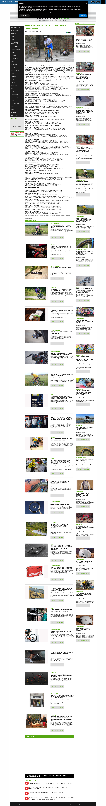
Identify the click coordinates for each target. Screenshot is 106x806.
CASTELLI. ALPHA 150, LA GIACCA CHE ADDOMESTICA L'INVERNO (84, 594)
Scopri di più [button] (24, 15)
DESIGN (13, 52)
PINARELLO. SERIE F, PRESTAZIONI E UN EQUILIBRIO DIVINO (85, 527)
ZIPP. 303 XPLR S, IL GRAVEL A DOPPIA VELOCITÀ (84, 459)
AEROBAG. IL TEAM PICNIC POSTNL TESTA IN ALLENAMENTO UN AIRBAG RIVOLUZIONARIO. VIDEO (47, 776)
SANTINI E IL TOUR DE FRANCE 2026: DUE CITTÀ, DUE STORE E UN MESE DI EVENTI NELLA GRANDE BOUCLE (62, 697)
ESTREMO (14, 64)
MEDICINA (14, 85)
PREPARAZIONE (15, 94)
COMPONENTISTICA (17, 49)
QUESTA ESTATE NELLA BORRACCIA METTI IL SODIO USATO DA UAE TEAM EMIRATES (61, 248)
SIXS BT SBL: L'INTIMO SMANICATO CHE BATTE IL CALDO (61, 311)
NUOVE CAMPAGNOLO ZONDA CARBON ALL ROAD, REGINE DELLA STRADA (61, 503)
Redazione (73, 804)
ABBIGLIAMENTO (16, 27)
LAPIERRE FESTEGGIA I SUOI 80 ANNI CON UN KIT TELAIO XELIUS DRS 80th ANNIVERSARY (17, 123)
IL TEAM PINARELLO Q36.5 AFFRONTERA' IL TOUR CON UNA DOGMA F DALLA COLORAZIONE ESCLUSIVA (62, 590)
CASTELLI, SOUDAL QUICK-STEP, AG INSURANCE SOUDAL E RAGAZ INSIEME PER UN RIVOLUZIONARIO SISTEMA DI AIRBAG (61, 419)
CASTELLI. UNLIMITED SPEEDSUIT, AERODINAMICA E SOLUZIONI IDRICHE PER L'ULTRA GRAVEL (84, 220)
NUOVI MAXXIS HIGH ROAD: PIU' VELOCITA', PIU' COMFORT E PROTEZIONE (59, 483)
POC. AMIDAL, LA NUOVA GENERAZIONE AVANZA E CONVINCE (61, 375)
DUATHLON (14, 58)
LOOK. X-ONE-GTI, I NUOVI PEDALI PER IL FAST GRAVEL (61, 332)
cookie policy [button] (29, 7)
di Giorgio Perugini (80, 43)
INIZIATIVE (53, 522)
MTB (12, 88)
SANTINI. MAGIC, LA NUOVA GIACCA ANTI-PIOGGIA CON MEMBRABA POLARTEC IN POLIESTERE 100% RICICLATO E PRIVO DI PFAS (51, 798)
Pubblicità (68, 804)
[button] (86, 3)
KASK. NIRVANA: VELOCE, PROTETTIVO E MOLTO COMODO (83, 629)
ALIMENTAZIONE (16, 30)
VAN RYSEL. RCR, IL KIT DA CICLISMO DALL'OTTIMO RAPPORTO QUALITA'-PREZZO (61, 226)
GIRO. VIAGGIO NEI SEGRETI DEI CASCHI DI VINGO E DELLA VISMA (61, 439)
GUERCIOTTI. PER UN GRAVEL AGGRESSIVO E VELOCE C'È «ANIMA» (84, 429)
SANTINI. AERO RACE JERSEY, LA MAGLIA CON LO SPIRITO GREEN (84, 322)
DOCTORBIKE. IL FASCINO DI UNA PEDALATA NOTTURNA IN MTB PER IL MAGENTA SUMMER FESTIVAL (61, 397)
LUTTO (13, 82)
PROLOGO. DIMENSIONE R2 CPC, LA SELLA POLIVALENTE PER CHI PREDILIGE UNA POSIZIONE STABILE (84, 290)
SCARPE (13, 100)
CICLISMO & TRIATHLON (14, 43)
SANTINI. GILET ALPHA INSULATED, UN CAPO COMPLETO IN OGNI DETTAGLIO (82, 495)
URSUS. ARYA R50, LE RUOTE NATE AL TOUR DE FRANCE (84, 40)
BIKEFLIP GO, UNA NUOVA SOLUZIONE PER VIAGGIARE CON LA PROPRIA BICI (61, 567)
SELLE (12, 106)
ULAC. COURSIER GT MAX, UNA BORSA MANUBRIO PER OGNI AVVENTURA (61, 354)
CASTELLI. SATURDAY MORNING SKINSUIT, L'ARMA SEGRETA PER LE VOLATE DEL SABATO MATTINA (84, 358)
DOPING (13, 55)
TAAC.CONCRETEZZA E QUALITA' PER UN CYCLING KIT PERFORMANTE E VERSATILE (85, 183)
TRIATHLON (14, 115)
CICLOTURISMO (15, 46)
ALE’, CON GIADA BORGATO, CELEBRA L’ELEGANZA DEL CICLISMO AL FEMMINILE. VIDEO (48, 788)
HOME (2, 1)
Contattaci (92, 804)
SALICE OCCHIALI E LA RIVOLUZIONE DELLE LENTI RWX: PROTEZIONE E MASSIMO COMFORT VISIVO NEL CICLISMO (85, 111)
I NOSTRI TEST (80, 23)
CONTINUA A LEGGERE (57, 237)
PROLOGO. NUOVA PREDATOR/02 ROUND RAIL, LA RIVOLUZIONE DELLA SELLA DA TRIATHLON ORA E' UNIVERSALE (61, 547)
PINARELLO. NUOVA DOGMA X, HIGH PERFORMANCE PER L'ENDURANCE (61, 289)
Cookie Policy (86, 804)
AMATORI (13, 33)
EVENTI (13, 67)
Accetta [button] (83, 15)
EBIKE (12, 61)
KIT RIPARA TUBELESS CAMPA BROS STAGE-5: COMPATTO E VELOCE (60, 268)
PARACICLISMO (32, 23)
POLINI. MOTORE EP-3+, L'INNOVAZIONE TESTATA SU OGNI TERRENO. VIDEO (50, 783)
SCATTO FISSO (15, 103)
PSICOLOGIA (14, 97)
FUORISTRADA (15, 70)
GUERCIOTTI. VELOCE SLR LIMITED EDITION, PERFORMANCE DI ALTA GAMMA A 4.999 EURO (83, 76)
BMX (12, 39)
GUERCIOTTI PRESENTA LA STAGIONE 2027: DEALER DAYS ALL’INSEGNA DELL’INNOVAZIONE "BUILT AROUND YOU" (61, 718)
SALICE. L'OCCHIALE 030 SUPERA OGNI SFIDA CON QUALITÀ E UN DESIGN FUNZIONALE (83, 392)
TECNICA (13, 112)
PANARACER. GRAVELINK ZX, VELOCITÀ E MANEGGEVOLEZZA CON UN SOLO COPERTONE (84, 253)
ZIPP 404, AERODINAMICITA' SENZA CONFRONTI (60, 631)
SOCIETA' (13, 109)
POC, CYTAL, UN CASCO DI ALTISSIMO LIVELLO (84, 562)
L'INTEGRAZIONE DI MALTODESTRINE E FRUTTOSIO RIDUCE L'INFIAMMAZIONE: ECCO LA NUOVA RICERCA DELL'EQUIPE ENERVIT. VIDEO (50, 793)
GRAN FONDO (15, 73)
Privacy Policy (80, 804)
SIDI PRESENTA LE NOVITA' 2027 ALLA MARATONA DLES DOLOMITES (61, 610)
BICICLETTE (10, 1)
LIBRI (12, 79)
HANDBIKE (14, 76)
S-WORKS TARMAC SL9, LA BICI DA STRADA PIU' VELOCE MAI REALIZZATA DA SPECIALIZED (61, 675)
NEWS (13, 91)
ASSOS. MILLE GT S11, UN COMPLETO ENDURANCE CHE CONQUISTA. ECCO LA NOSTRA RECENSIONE (84, 149)
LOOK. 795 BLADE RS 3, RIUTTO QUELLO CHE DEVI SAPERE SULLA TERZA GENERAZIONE (61, 654)
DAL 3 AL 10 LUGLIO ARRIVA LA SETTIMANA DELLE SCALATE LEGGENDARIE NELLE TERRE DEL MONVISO (59, 526)
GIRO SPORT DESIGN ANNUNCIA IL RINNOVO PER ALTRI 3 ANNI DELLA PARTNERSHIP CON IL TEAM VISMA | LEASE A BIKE (60, 462)
